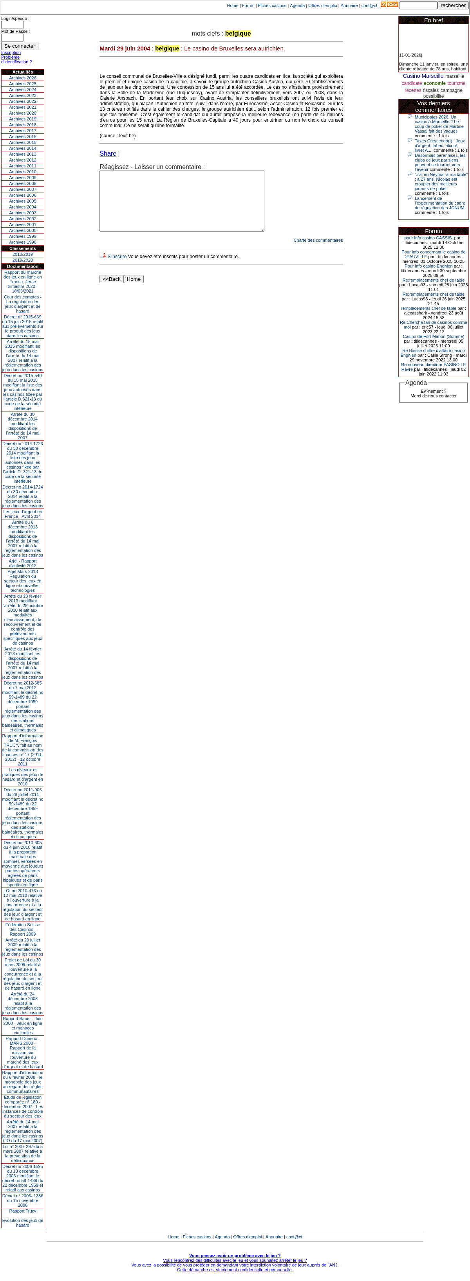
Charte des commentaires (318, 252)
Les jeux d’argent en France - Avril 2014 (22, 514)
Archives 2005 (22, 201)
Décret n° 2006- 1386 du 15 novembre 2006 (22, 1200)
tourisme (456, 83)
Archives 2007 (22, 189)
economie (435, 83)
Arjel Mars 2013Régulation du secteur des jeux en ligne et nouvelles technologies (22, 581)
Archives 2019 (22, 119)
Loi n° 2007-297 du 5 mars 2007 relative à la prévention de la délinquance (23, 1153)
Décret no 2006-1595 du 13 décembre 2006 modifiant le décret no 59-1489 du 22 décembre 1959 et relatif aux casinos (22, 1178)
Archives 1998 (22, 242)
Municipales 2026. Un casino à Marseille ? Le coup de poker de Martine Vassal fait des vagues (439, 124)
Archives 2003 (22, 212)
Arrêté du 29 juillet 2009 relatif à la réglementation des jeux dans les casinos (22, 947)
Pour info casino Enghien (428, 266)
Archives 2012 (22, 160)
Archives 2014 (22, 148)
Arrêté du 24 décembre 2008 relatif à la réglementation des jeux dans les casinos (22, 1003)
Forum (248, 5)
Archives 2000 (22, 230)
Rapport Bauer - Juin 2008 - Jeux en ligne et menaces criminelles (23, 1025)
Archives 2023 (22, 95)
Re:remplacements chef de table (434, 280)
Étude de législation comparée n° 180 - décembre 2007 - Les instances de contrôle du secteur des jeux (22, 1106)
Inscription (11, 52)
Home (233, 5)
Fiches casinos (272, 5)
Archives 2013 (22, 154)
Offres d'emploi (322, 5)
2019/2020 (23, 260)
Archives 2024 (22, 89)
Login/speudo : (15, 18)
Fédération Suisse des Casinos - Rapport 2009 (22, 929)
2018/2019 (23, 254)
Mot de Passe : (15, 31)
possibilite (433, 96)
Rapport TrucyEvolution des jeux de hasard (22, 1218)
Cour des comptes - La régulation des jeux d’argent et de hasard (23, 304)
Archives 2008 (22, 183)
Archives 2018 (22, 124)
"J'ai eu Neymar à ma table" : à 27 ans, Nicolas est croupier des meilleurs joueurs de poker (441, 181)
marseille (454, 76)
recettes (413, 90)
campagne (452, 90)
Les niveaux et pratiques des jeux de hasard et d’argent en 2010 (22, 776)
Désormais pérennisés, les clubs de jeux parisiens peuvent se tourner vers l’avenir (440, 162)
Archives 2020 (22, 113)
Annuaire (349, 5)
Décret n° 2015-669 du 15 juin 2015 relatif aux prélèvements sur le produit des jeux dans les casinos (22, 326)
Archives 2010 (22, 171)
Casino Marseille (423, 76)
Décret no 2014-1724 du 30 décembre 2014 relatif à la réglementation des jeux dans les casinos (22, 496)
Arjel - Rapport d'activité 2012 (23, 563)
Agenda (297, 5)
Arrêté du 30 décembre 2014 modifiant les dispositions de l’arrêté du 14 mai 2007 (23, 426)
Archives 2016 (22, 136)
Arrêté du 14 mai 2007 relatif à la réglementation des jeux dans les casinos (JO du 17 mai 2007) (22, 1131)
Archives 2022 (22, 101)
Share (107, 153)
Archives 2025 (22, 83)
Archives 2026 (22, 77)
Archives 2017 (22, 130)
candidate (412, 83)
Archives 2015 (22, 142)
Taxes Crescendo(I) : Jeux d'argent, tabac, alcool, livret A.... (440, 145)
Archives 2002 (22, 218)
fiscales (431, 90)
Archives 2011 (22, 165)
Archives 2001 (22, 224)
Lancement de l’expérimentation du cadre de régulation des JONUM (440, 203)
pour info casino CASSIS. (428, 237)
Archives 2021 (22, 107)
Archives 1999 (22, 236)
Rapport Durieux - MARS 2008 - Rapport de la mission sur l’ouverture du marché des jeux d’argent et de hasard (22, 1052)
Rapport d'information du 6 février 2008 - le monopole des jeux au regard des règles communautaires (22, 1082)
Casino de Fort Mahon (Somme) (433, 336)
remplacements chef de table (428, 308)
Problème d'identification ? (16, 59)
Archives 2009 (22, 177)
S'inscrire (117, 268)
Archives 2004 (22, 207)
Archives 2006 (22, 195)
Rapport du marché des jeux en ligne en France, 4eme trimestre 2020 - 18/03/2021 (23, 281)
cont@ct (370, 5)
